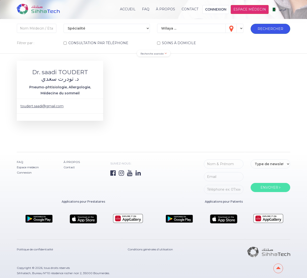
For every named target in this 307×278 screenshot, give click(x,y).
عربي (280, 9)
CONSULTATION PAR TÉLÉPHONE (96, 43)
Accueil (128, 9)
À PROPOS (165, 9)
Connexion (215, 9)
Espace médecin (249, 9)
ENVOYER (270, 187)
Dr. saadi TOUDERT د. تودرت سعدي (60, 75)
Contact (190, 9)
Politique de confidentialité (35, 249)
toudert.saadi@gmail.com (42, 106)
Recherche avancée (154, 53)
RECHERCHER (270, 29)
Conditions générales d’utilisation (150, 249)
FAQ (145, 9)
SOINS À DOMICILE (176, 43)
